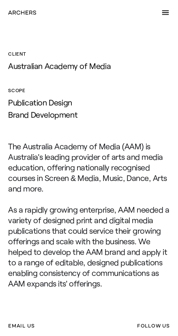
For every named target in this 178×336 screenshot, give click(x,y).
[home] (22, 13)
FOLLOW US (153, 326)
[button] (165, 12)
